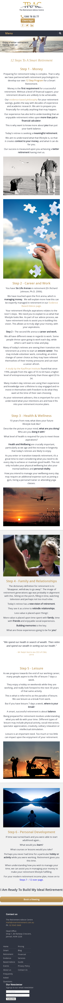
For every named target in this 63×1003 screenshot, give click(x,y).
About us (7, 970)
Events (6, 966)
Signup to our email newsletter (19, 987)
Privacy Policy (24, 966)
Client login (27, 20)
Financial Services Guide (22, 958)
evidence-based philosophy (23, 99)
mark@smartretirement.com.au (20, 922)
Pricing (21, 946)
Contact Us (23, 970)
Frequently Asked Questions (8, 978)
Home (5, 946)
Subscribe (11, 999)
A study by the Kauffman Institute (23, 368)
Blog (20, 950)
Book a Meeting (31, 899)
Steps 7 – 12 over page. (32, 879)
